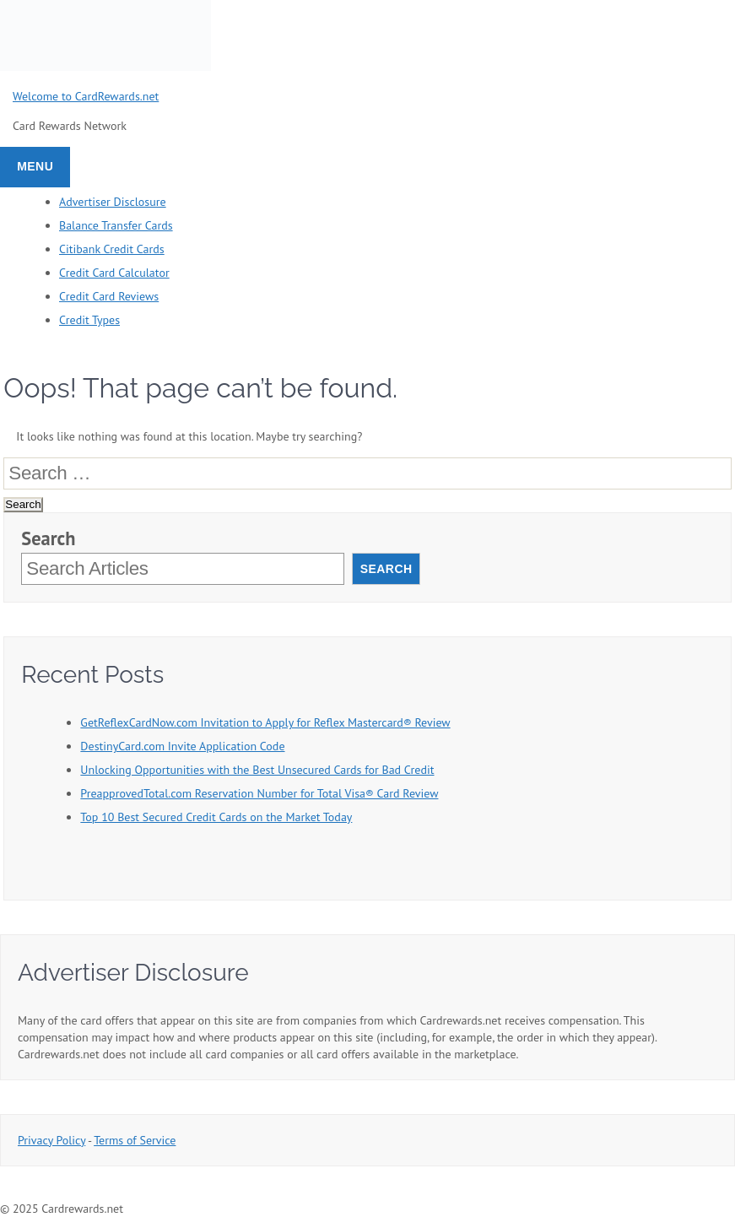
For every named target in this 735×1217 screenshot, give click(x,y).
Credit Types (89, 319)
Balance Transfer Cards (116, 225)
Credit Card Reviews (109, 296)
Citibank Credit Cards (112, 249)
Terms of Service (135, 1140)
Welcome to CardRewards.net (86, 96)
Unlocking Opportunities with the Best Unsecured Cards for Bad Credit (257, 769)
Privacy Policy (51, 1140)
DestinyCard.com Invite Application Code (182, 746)
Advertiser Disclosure (112, 201)
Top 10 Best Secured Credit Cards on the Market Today (216, 817)
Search (48, 538)
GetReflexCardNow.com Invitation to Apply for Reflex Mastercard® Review (265, 722)
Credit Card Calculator (114, 272)
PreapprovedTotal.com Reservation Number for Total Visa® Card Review (259, 793)
